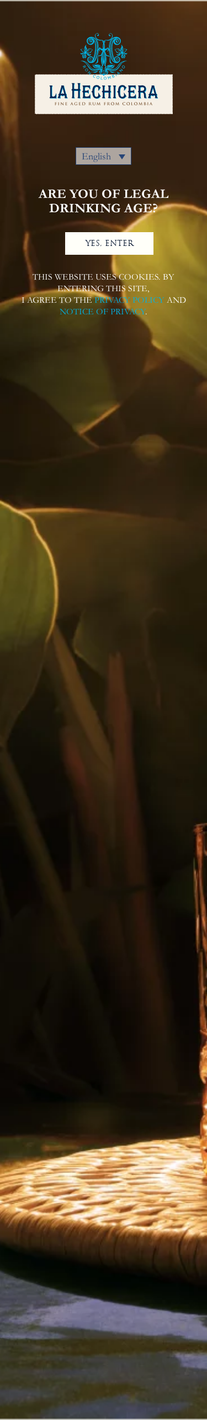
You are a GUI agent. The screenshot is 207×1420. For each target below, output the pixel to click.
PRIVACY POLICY (129, 300)
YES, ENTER (110, 243)
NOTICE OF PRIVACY (102, 312)
